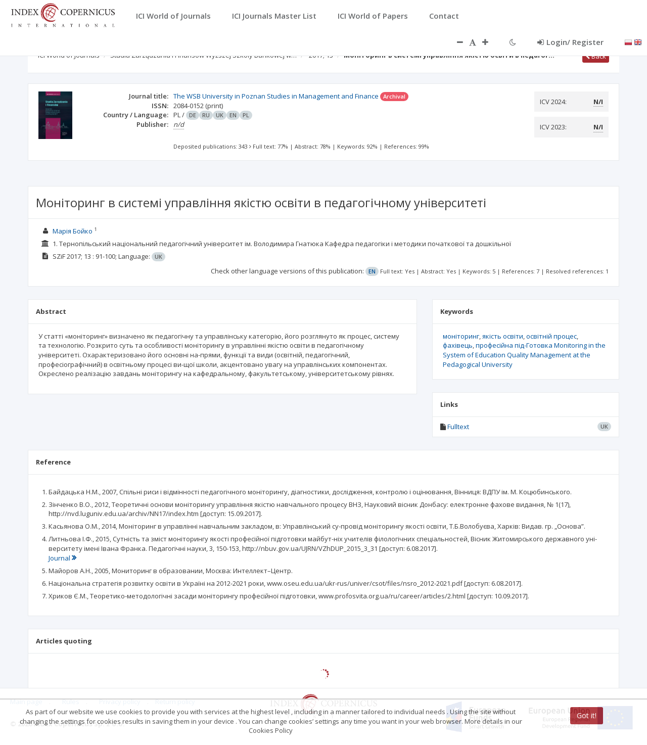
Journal (62, 558)
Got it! (586, 715)
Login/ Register (570, 42)
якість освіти (502, 336)
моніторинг (461, 336)
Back (595, 56)
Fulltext (458, 426)
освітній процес (551, 336)
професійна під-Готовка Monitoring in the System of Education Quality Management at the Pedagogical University (524, 354)
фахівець (458, 345)
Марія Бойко (73, 231)
